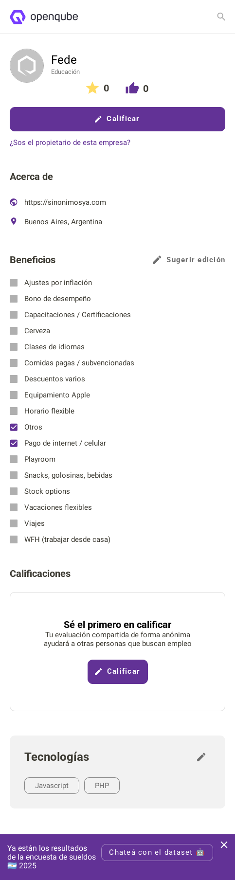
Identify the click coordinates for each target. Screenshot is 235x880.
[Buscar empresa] (221, 16)
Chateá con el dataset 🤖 (157, 852)
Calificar (117, 118)
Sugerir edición (189, 260)
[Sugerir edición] (204, 757)
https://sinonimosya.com (58, 202)
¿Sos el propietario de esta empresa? (70, 143)
